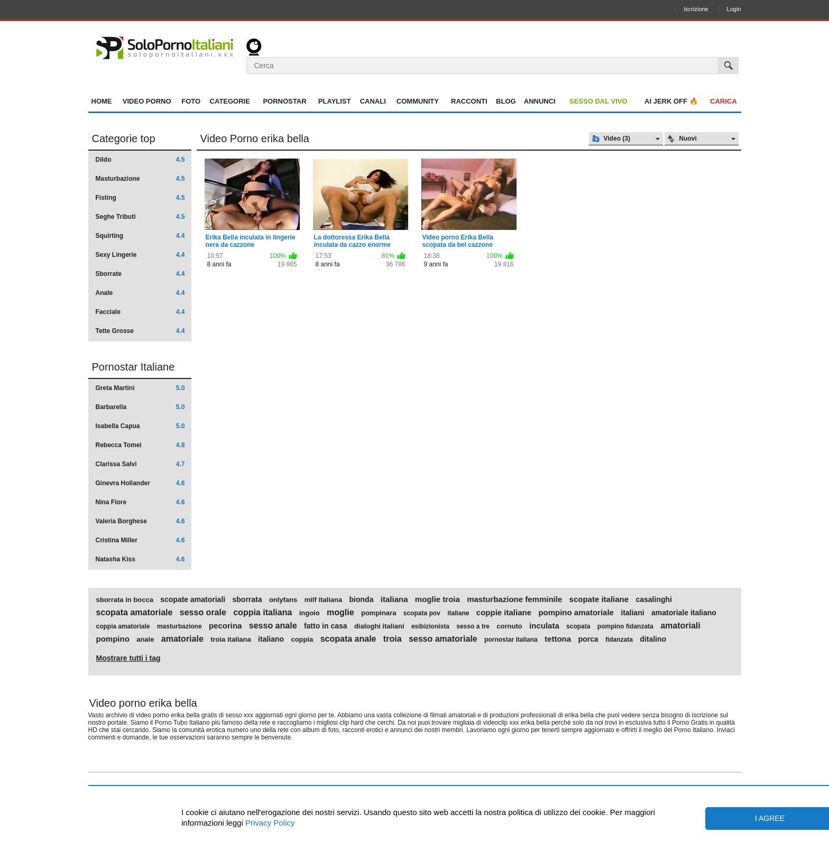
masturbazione (179, 626)
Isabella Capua (140, 426)
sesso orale (203, 612)
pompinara (378, 613)
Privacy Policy (269, 822)
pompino (113, 639)
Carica (723, 101)
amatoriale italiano (683, 612)
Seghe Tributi (140, 216)
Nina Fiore (140, 502)
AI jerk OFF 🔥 (671, 101)
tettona (558, 639)
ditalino (653, 639)
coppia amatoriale (123, 626)
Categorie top (123, 138)
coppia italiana (262, 612)
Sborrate (140, 274)
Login (734, 9)
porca (588, 639)
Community (418, 101)
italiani (632, 612)
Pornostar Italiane (133, 367)
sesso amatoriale (443, 639)
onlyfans (283, 600)
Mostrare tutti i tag (128, 658)
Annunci (540, 101)
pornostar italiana (511, 639)
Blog (506, 101)
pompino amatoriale (576, 612)
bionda (361, 599)
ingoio (309, 613)
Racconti (469, 101)
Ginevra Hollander (140, 483)
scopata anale (348, 639)
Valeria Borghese (140, 521)
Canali (373, 101)
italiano (271, 639)
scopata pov (421, 613)
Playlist (334, 101)
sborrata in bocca (124, 600)
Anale (140, 293)
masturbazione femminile (514, 599)
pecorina (225, 626)
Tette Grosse (140, 331)
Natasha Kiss (140, 559)
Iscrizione (696, 9)
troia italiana (230, 639)
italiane (458, 613)
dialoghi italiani (379, 626)
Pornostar (284, 101)
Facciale (140, 312)
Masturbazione (140, 178)
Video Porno (147, 101)
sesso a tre (473, 626)
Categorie (230, 101)
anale (145, 639)
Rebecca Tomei (140, 445)
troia (392, 639)
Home (101, 101)
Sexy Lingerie (140, 254)
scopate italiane (599, 599)
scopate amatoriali (192, 599)
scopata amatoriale (134, 612)
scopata (578, 626)
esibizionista (430, 626)
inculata (544, 626)
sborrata (247, 599)
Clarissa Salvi (140, 464)
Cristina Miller (140, 540)
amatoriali (680, 626)
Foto (190, 101)
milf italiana (324, 600)
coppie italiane (503, 612)
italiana (394, 599)
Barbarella (140, 407)
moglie (340, 612)
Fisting (140, 197)
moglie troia (437, 599)
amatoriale (182, 639)
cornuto (509, 626)
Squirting (140, 235)
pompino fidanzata (625, 626)
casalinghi (653, 599)
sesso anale (273, 626)
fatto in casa (325, 626)
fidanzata (619, 639)
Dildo (140, 159)
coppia (302, 639)
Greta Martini (140, 388)
